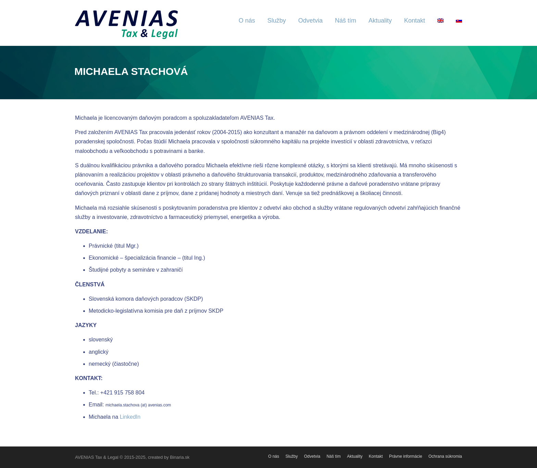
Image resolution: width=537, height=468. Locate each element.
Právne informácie (405, 456)
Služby (276, 20)
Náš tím (345, 20)
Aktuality (380, 20)
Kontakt (414, 20)
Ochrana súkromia (445, 456)
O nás (247, 20)
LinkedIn (130, 417)
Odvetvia (310, 20)
